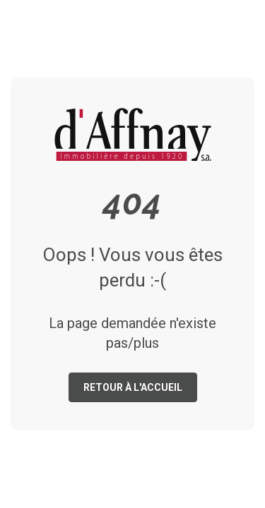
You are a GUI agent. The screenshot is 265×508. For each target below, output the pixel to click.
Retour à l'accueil (132, 387)
